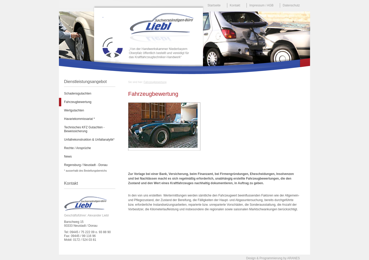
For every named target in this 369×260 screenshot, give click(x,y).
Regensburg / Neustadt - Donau (85, 165)
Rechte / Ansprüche (77, 148)
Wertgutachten (74, 110)
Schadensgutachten (77, 93)
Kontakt (235, 5)
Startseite (214, 5)
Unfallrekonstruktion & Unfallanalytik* (89, 139)
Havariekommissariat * (79, 119)
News (68, 156)
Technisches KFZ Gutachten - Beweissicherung (84, 129)
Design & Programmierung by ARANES (273, 258)
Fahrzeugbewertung (155, 82)
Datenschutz (291, 5)
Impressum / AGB (261, 5)
